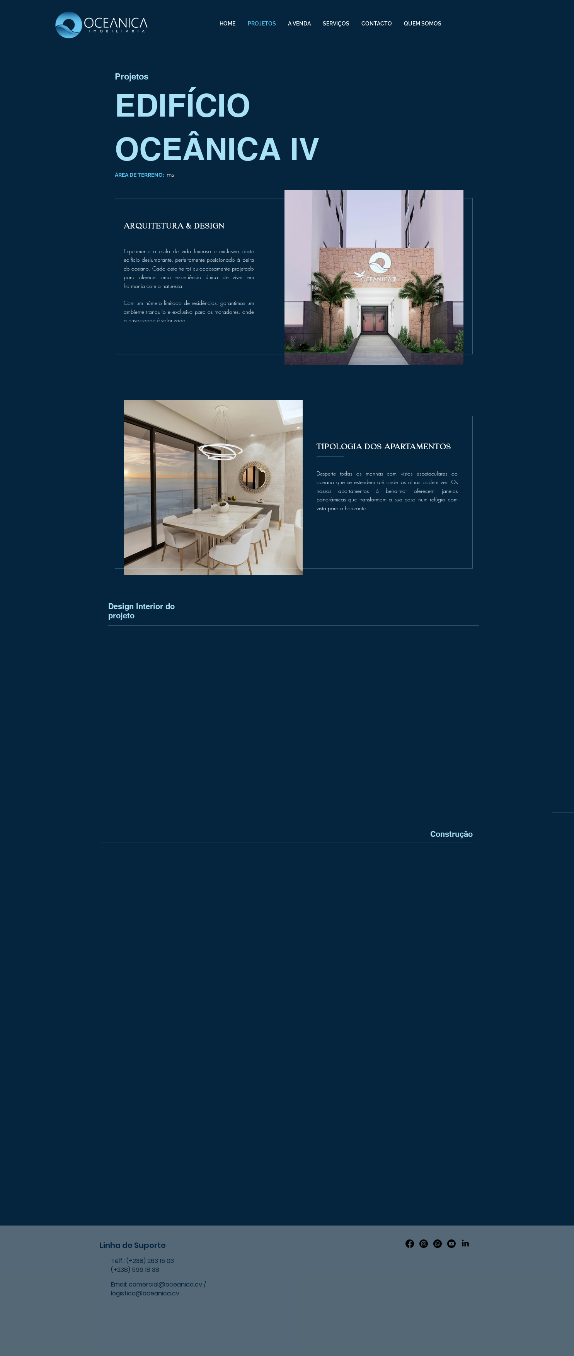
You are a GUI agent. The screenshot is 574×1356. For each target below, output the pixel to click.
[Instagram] (423, 1243)
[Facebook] (409, 1243)
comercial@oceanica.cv (165, 1284)
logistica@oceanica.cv (145, 1293)
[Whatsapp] (437, 1243)
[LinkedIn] (465, 1243)
